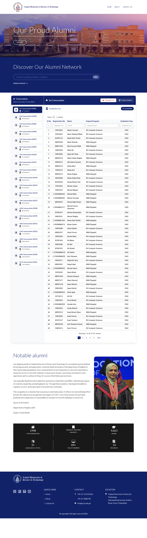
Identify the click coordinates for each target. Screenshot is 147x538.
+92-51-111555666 (85, 494)
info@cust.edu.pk (84, 503)
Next (98, 338)
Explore (20, 42)
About (117, 7)
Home (109, 7)
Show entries (55, 117)
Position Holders (125, 100)
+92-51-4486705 (84, 499)
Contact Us (127, 7)
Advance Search (19, 83)
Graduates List (108, 100)
